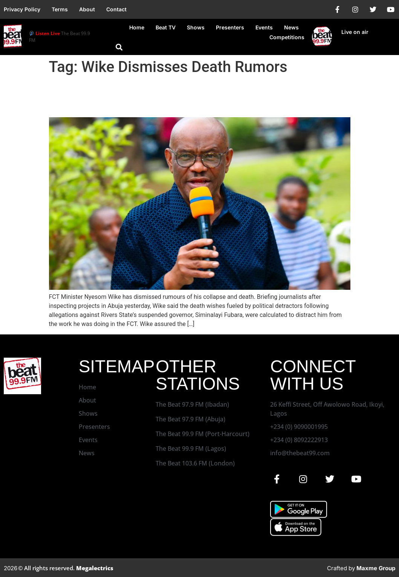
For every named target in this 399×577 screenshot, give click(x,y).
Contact (116, 9)
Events (264, 27)
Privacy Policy (22, 9)
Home (136, 27)
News (291, 27)
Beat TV (166, 27)
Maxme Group (375, 568)
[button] (119, 47)
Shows (196, 27)
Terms (60, 9)
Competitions (286, 37)
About (87, 9)
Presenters (230, 27)
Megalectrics (94, 568)
